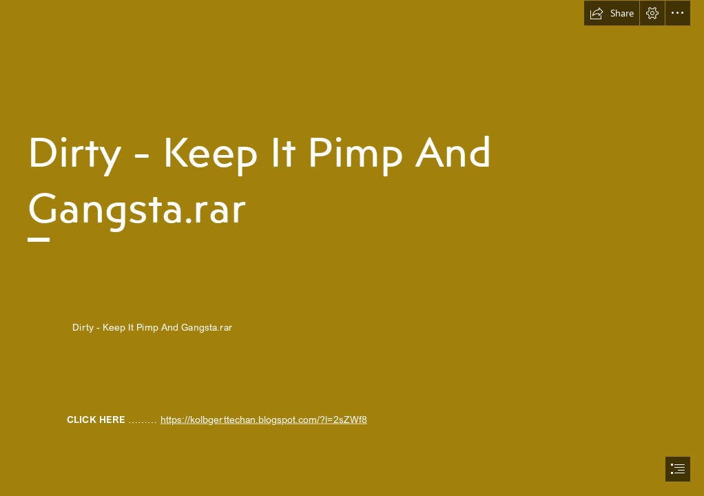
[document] (352, 248)
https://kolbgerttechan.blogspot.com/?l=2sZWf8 (264, 419)
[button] (611, 13)
